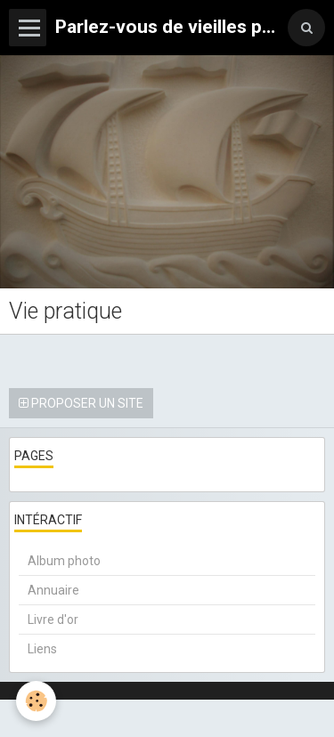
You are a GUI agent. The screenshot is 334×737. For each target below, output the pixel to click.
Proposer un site (81, 403)
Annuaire (53, 590)
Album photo (64, 561)
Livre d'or (53, 619)
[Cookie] (36, 701)
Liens (42, 649)
